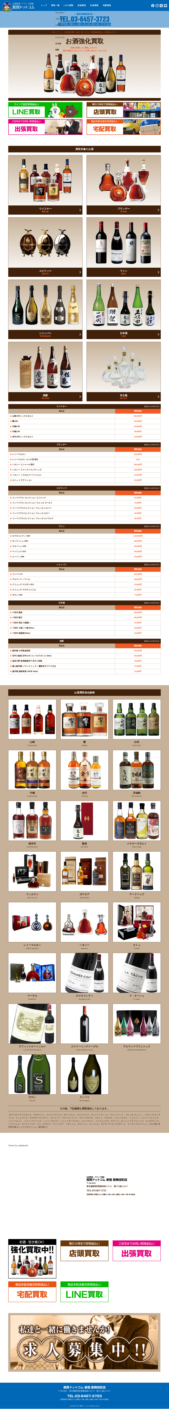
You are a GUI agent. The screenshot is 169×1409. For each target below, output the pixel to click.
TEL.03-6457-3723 (96, 1190)
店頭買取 (81, 5)
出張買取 (94, 5)
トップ (44, 5)
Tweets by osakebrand (18, 1145)
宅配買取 (107, 5)
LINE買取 (69, 5)
